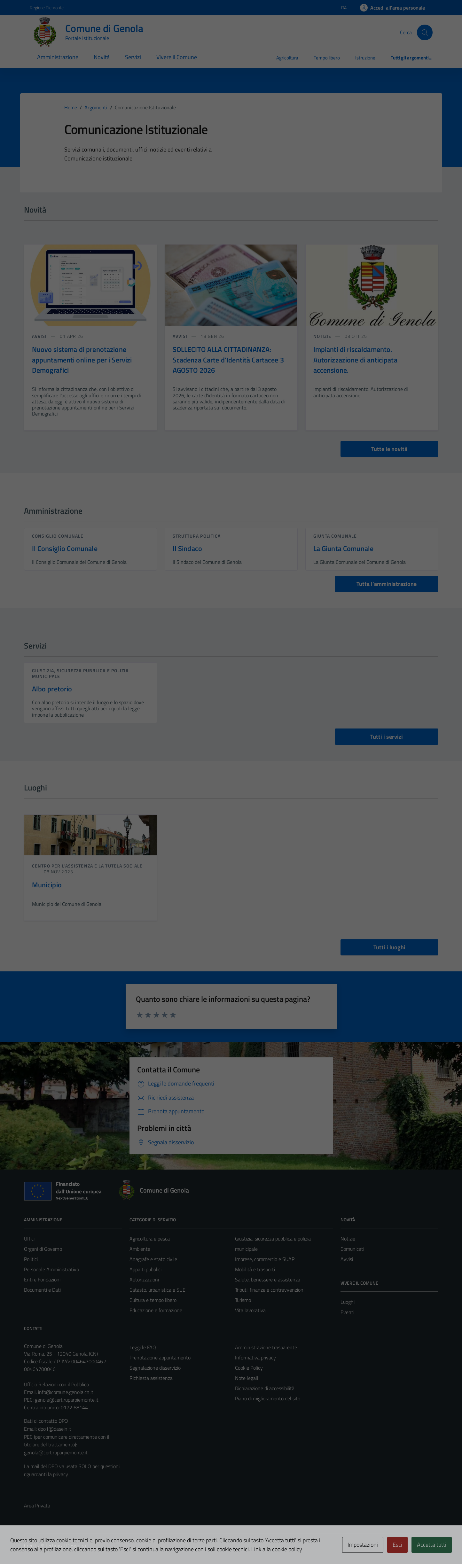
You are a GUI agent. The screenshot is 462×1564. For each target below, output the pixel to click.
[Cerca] (424, 32)
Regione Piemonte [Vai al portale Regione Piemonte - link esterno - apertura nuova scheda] (47, 7)
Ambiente (139, 1249)
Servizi (133, 57)
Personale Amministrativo (51, 1269)
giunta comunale (335, 536)
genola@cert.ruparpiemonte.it (66, 1400)
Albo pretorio (52, 689)
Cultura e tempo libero (152, 1300)
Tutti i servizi (386, 736)
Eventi (347, 1312)
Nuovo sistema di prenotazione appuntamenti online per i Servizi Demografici (82, 359)
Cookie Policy (249, 1368)
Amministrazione (57, 57)
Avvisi (347, 1259)
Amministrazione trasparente (266, 1347)
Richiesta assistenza (151, 1378)
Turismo (243, 1300)
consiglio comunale (58, 536)
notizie (323, 336)
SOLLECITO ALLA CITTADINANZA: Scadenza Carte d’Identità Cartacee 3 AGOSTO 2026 (228, 359)
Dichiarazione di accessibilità (264, 1388)
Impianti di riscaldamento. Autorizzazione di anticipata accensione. (355, 359)
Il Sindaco (187, 548)
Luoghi (348, 1302)
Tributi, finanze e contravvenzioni (269, 1290)
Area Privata (37, 1505)
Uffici (29, 1238)
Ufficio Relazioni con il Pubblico (56, 1384)
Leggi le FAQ (142, 1347)
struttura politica (197, 536)
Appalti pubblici (145, 1269)
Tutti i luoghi (389, 947)
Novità (102, 57)
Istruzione (365, 57)
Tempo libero (327, 57)
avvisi (40, 336)
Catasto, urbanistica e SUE (157, 1290)
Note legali (246, 1378)
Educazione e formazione (155, 1310)
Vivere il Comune (176, 57)
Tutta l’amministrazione (386, 584)
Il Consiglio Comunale (65, 548)
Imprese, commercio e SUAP (264, 1259)
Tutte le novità (389, 449)
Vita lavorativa (250, 1310)
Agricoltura (287, 57)
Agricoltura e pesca (149, 1238)
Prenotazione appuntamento (160, 1357)
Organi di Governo (43, 1249)
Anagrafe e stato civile (153, 1259)
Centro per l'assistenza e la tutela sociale (87, 865)
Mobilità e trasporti (255, 1269)
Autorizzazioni (144, 1279)
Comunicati (352, 1249)
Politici (31, 1259)
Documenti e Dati (42, 1290)
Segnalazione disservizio (155, 1368)
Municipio (47, 885)
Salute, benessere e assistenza (267, 1279)
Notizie (348, 1238)
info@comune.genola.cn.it (65, 1392)
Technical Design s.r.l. (67, 1545)
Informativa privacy (255, 1357)
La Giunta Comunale (343, 548)
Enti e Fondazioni (42, 1279)
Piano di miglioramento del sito (267, 1398)
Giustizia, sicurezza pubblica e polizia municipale (80, 673)
